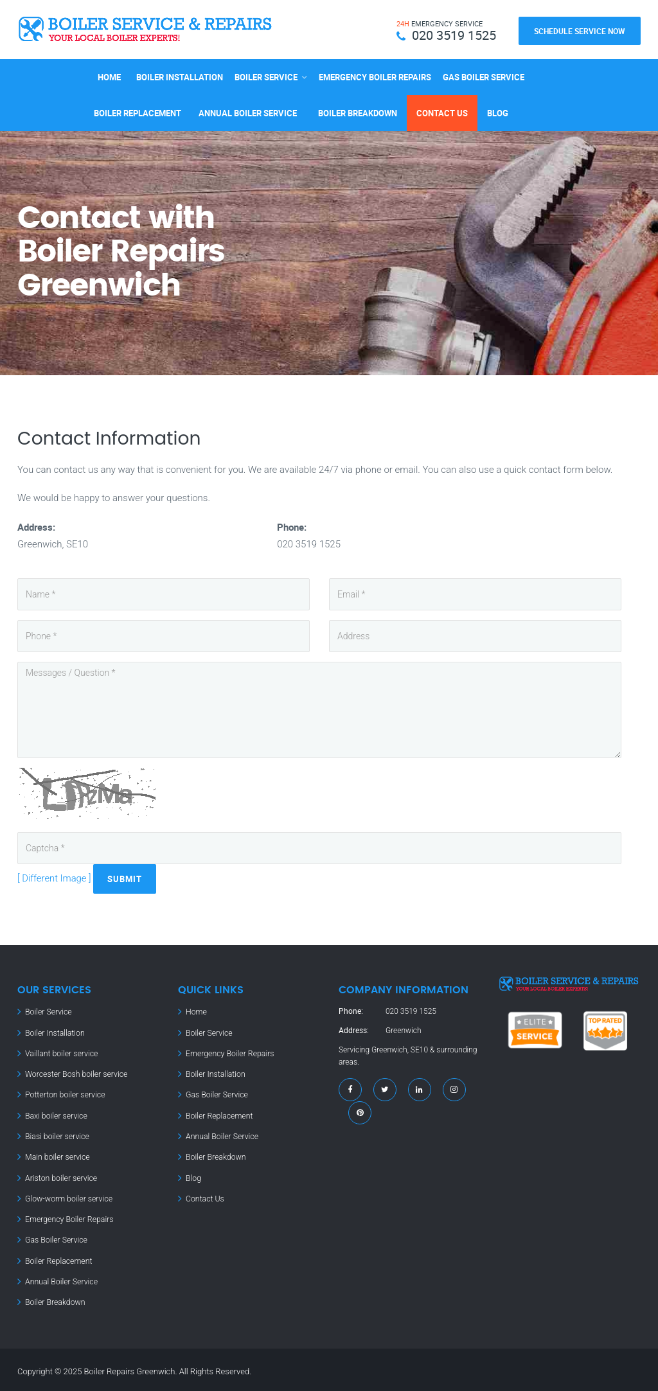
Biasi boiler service (56, 1134)
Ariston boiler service (60, 1175)
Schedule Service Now (579, 31)
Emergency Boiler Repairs (375, 76)
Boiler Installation (179, 76)
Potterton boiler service (64, 1093)
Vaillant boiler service (60, 1052)
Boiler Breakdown (357, 112)
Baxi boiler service (55, 1114)
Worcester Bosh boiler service (75, 1072)
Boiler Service (266, 76)
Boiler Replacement (137, 112)
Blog (497, 112)
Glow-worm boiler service (68, 1196)
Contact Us (442, 112)
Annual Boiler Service (248, 112)
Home (109, 76)
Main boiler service (56, 1155)
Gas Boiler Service (483, 76)
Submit (126, 878)
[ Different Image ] (54, 877)
